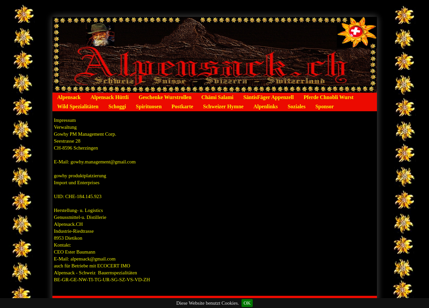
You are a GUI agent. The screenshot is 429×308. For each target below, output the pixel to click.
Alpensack (69, 97)
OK (247, 303)
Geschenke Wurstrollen (165, 97)
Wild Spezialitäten (78, 106)
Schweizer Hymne (223, 106)
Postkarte (182, 106)
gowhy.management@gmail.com (103, 161)
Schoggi (117, 106)
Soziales (296, 106)
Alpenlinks (265, 106)
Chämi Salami (217, 97)
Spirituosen (148, 106)
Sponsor (324, 106)
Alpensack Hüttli (110, 97)
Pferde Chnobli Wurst (328, 97)
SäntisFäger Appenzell (268, 97)
